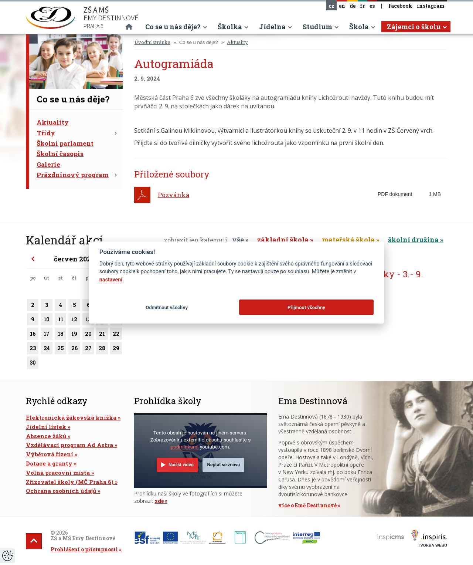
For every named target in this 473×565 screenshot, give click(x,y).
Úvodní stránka (152, 42)
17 (46, 335)
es (372, 5)
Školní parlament (65, 143)
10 (46, 320)
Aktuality (53, 122)
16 (32, 335)
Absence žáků (46, 436)
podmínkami (185, 447)
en (342, 5)
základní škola (283, 239)
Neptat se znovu (223, 464)
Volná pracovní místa (58, 472)
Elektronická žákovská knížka (71, 417)
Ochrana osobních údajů (61, 490)
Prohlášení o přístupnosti (84, 549)
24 (46, 349)
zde (159, 500)
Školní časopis (60, 153)
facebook (400, 5)
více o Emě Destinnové (307, 505)
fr (362, 5)
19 (74, 335)
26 (74, 349)
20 (88, 335)
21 (102, 335)
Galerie (48, 164)
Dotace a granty (49, 463)
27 (88, 349)
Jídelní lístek (46, 426)
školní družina (413, 239)
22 (116, 335)
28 (102, 349)
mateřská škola (348, 239)
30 (32, 364)
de (352, 5)
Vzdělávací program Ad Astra (69, 445)
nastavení (110, 280)
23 (32, 349)
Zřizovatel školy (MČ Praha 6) (69, 482)
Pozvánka (174, 194)
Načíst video (181, 464)
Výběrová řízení (49, 454)
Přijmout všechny (306, 307)
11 (61, 320)
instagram (431, 5)
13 (88, 320)
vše (238, 239)
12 (74, 320)
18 (61, 335)
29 (116, 349)
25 (61, 349)
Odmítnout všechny (167, 307)
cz (331, 5)
